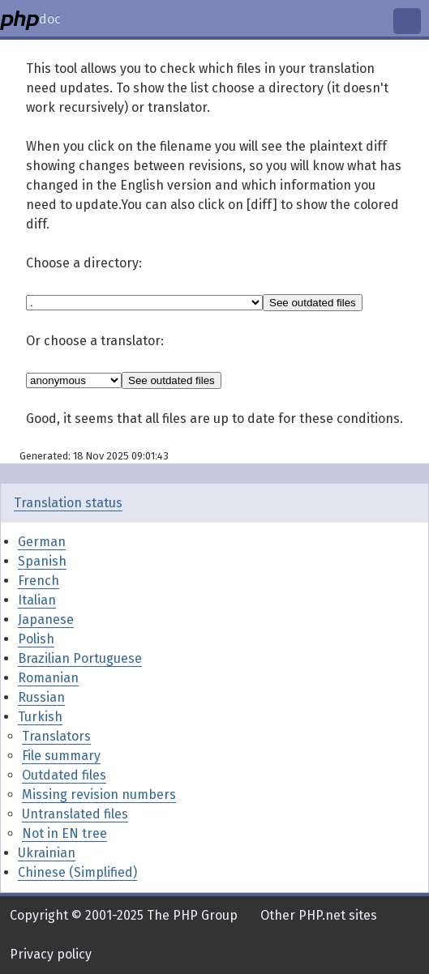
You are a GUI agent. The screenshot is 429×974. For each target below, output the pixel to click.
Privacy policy (51, 954)
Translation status (68, 502)
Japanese (46, 619)
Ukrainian (46, 853)
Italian (37, 600)
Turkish (40, 716)
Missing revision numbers (99, 794)
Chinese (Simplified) (77, 872)
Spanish (42, 561)
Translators (56, 736)
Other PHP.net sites (318, 915)
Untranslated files (75, 814)
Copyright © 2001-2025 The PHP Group (124, 915)
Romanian (48, 678)
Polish (36, 639)
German (42, 541)
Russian (41, 697)
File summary (61, 755)
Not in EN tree (64, 833)
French (38, 580)
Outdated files (64, 775)
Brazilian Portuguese (80, 658)
